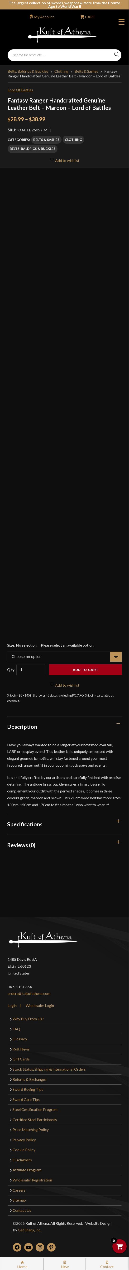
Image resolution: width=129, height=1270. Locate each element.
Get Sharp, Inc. (29, 1230)
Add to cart (85, 670)
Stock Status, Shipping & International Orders (49, 1069)
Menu (121, 22)
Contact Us (22, 1210)
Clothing (61, 71)
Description (22, 726)
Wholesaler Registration (32, 1180)
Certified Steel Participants (35, 1119)
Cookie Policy (24, 1149)
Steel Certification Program (35, 1109)
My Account (44, 16)
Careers (19, 1190)
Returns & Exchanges (30, 1079)
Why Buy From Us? (28, 1018)
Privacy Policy (24, 1139)
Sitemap (19, 1200)
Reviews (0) (21, 845)
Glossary (20, 1039)
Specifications (25, 824)
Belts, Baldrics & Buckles (28, 71)
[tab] (64, 726)
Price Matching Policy (31, 1129)
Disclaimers (22, 1160)
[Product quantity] (30, 670)
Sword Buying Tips (28, 1089)
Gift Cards (21, 1059)
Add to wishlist (64, 160)
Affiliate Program (27, 1169)
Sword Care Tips (26, 1099)
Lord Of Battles (20, 90)
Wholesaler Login (40, 1005)
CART (89, 16)
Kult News (21, 1049)
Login (12, 1005)
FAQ (16, 1029)
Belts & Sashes (86, 71)
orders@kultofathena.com (29, 993)
